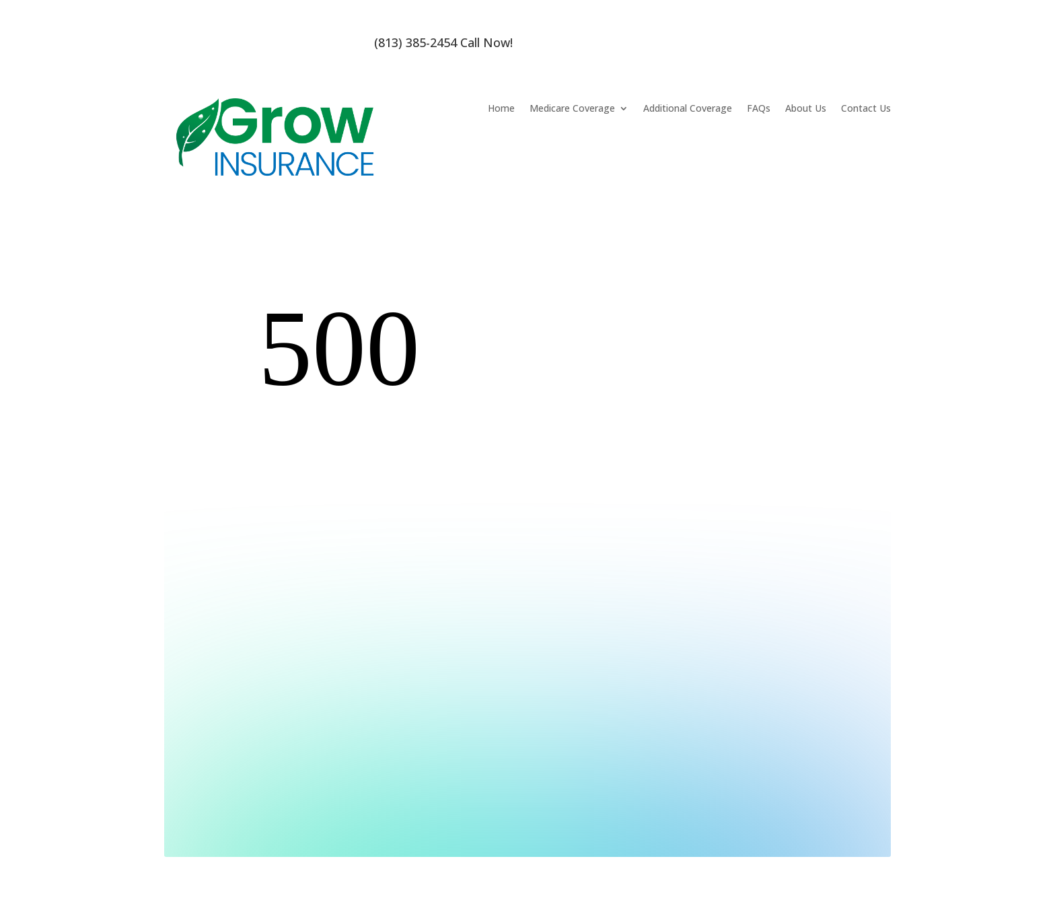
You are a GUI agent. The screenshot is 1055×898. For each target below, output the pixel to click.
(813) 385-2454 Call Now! (443, 42)
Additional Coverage (687, 109)
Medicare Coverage (572, 109)
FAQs (758, 109)
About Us (805, 109)
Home (501, 109)
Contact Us (866, 109)
